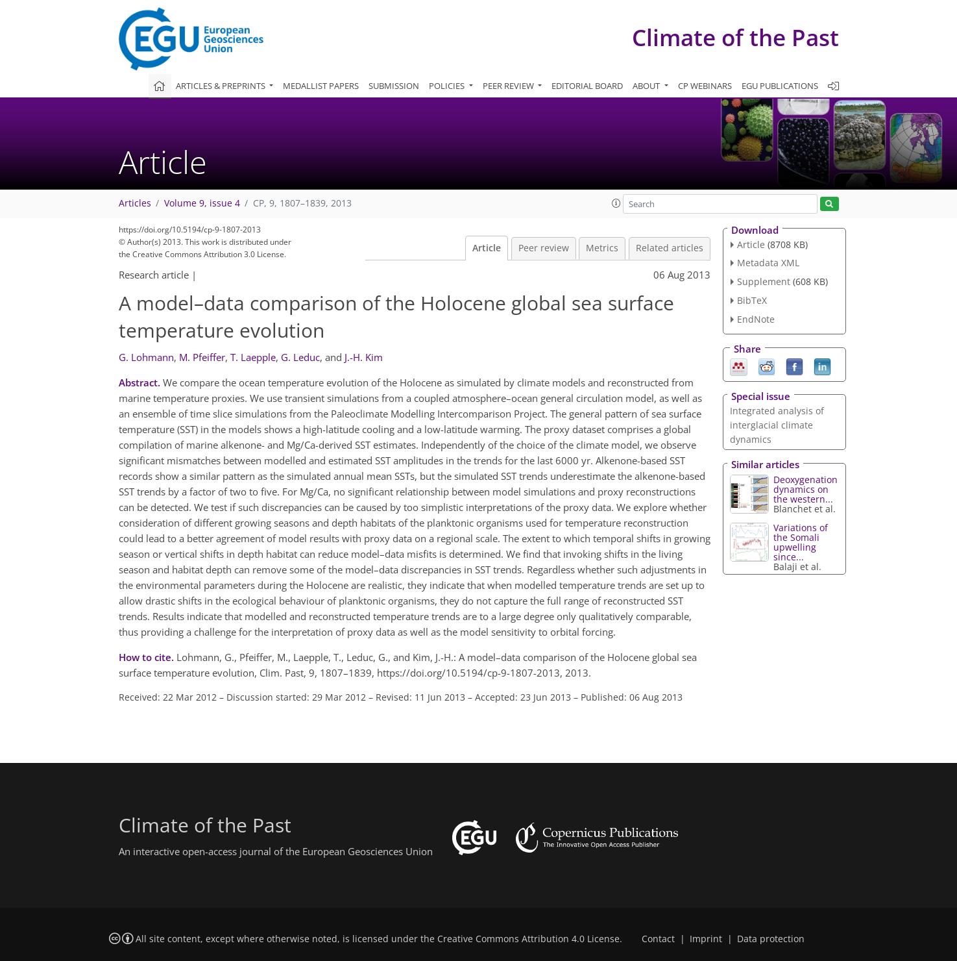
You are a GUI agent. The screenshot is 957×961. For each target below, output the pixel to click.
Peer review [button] (509, 86)
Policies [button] (447, 86)
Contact (658, 939)
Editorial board (587, 86)
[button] (616, 203)
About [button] (647, 86)
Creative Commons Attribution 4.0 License (528, 939)
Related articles (669, 248)
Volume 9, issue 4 (202, 203)
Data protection (771, 939)
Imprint (706, 939)
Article (486, 248)
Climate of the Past (735, 37)
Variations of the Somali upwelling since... (800, 542)
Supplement (763, 281)
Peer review (543, 248)
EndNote (756, 319)
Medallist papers (321, 86)
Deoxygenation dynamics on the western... (805, 489)
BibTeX (752, 300)
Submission (394, 86)
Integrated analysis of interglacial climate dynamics (777, 425)
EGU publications (780, 86)
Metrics (602, 248)
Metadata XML (768, 262)
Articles (135, 203)
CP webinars (705, 86)
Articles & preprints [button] (221, 86)
